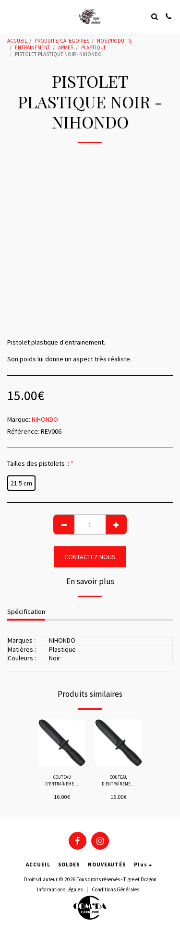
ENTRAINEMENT (32, 47)
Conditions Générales (115, 889)
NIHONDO (45, 419)
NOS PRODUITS (114, 40)
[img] (61, 742)
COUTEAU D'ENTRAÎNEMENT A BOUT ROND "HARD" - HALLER (62, 780)
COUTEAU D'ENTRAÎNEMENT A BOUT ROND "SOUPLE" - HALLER (119, 780)
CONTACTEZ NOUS (90, 557)
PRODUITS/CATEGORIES (62, 40)
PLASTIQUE (94, 47)
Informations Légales (60, 889)
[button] (10, 16)
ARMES (65, 47)
